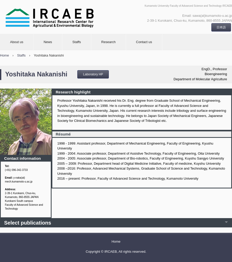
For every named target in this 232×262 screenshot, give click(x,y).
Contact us (144, 42)
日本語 (221, 27)
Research (108, 42)
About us (16, 42)
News (48, 42)
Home (116, 241)
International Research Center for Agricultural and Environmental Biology (66, 17)
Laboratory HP (93, 74)
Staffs (76, 42)
